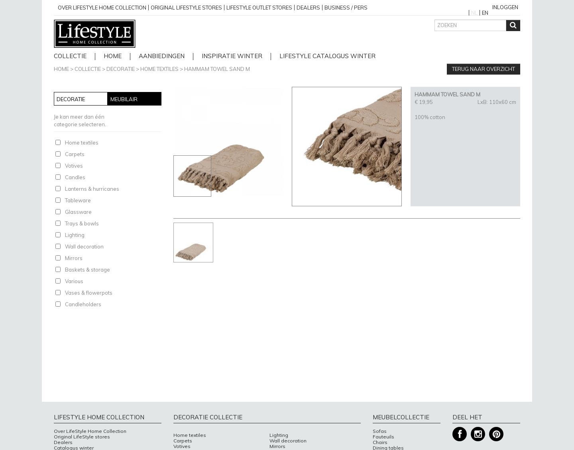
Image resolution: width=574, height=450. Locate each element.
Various (74, 281)
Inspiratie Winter (232, 56)
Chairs (380, 442)
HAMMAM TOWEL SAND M (217, 69)
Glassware (78, 212)
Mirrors (74, 258)
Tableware (78, 200)
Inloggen (505, 7)
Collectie (70, 56)
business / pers (346, 7)
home (113, 56)
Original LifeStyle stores (82, 437)
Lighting (75, 235)
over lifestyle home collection (102, 7)
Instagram (478, 434)
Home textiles (159, 69)
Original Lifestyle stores (186, 7)
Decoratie (120, 69)
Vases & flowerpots (88, 293)
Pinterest (496, 434)
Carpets (75, 154)
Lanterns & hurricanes (92, 189)
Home (61, 69)
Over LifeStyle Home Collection (90, 431)
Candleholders (83, 304)
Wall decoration (84, 246)
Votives (74, 165)
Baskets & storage (87, 269)
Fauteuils (383, 437)
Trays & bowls (82, 223)
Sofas (380, 431)
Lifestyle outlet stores (259, 7)
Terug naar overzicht (483, 69)
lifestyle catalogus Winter (327, 56)
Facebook (459, 434)
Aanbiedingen (162, 56)
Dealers (308, 7)
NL (474, 13)
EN (485, 13)
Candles (75, 177)
